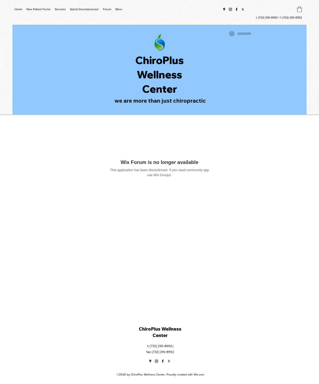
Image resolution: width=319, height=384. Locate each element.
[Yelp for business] (243, 9)
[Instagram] (230, 9)
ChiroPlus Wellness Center (159, 74)
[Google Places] (224, 9)
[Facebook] (237, 9)
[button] (299, 9)
